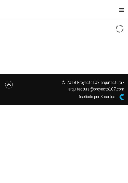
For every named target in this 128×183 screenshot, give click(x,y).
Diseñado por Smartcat (101, 97)
